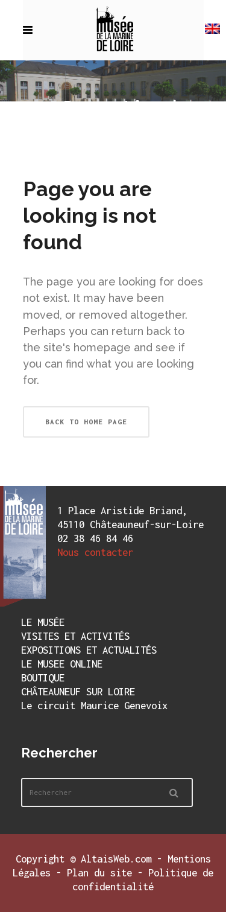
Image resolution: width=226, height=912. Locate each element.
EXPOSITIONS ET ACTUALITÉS (89, 650)
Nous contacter (95, 552)
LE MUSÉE (42, 622)
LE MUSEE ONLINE (61, 664)
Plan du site (99, 873)
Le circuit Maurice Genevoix (94, 706)
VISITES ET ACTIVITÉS (75, 636)
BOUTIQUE (42, 678)
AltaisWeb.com (116, 859)
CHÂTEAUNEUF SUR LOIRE (78, 692)
